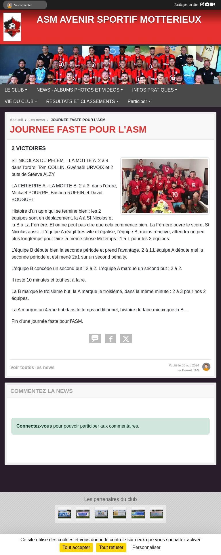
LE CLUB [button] (14, 90)
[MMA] (101, 513)
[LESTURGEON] (83, 513)
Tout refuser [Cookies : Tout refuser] (111, 547)
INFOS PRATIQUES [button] (153, 90)
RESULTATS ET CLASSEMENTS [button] (80, 101)
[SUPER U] (64, 513)
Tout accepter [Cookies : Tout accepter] (76, 547)
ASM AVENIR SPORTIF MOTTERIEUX (119, 19)
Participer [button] (137, 101)
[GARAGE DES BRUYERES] (120, 513)
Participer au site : (194, 5)
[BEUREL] (156, 513)
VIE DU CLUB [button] (19, 101)
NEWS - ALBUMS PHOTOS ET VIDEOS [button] (78, 90)
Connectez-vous (34, 426)
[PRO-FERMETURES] (138, 513)
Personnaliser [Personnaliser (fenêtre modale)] (146, 547)
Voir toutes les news (32, 367)
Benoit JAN (190, 370)
